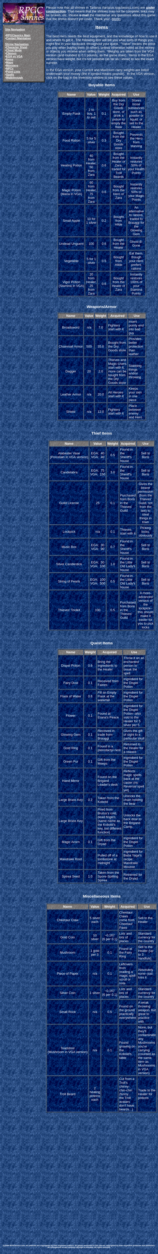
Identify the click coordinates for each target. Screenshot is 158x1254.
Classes (11, 53)
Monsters (12, 65)
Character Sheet (16, 47)
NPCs (9, 68)
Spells (10, 74)
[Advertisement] (78, 1177)
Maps (9, 62)
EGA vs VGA (14, 56)
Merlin (116, 19)
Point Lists (13, 71)
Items (9, 59)
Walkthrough (14, 77)
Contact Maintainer (18, 38)
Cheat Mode (14, 50)
